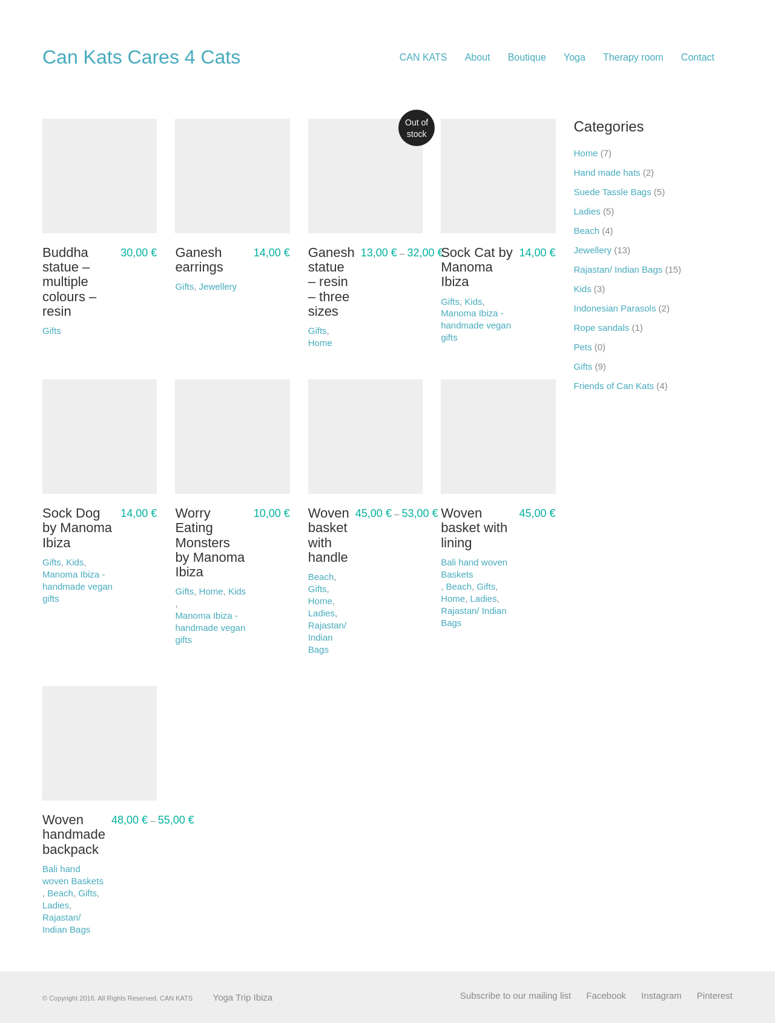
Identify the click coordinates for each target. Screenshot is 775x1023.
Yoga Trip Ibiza (243, 997)
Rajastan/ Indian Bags (327, 637)
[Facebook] (606, 996)
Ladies (321, 613)
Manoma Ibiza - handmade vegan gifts (476, 325)
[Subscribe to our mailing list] (515, 996)
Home (320, 601)
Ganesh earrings (199, 260)
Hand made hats (607, 172)
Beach (459, 586)
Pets (583, 347)
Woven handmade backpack (73, 834)
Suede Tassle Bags (612, 192)
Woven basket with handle (328, 535)
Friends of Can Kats (614, 386)
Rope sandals (602, 327)
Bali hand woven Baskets (474, 568)
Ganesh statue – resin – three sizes (331, 282)
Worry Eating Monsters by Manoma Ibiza (210, 542)
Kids (583, 289)
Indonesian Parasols (615, 308)
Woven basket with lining (474, 528)
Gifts (486, 586)
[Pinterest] (715, 996)
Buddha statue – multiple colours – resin (69, 282)
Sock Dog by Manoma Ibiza (77, 528)
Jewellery (593, 250)
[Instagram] (661, 996)
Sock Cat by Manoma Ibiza (477, 267)
